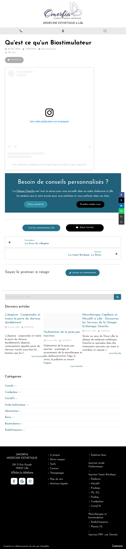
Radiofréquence (13, 430)
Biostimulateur (12, 424)
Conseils (9, 386)
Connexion (117, 546)
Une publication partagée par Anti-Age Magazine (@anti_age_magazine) (49, 164)
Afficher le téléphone (22, 472)
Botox (8, 417)
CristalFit (10, 398)
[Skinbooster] (63, 320)
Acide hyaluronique (15, 405)
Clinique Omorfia (25, 216)
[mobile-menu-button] (105, 31)
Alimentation (11, 411)
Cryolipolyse (11, 392)
